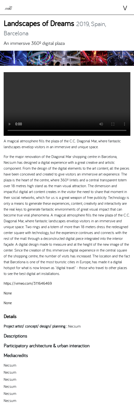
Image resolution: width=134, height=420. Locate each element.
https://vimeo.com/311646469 (28, 283)
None (8, 293)
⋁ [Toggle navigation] (121, 8)
